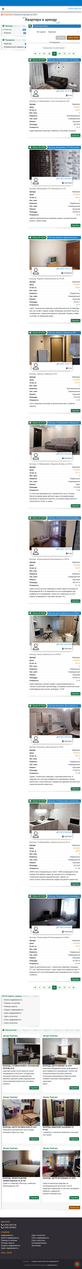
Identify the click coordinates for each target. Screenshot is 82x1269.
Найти (73, 38)
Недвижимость (7, 1235)
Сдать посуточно (38, 1235)
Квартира (8, 15)
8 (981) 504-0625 (64, 179)
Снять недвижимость (40, 1238)
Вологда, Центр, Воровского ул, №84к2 (54, 613)
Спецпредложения (39, 1243)
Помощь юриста (7, 1243)
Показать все (74, 1207)
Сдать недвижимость (9, 1248)
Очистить (61, 38)
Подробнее (75, 135)
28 (49, 54)
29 (54, 54)
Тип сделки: (41, 32)
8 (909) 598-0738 (74, 9)
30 (59, 54)
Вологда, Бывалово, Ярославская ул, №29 (55, 706)
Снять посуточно (38, 1240)
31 (65, 54)
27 (44, 54)
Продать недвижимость (10, 1246)
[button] (63, 32)
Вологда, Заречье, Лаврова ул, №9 (52, 333)
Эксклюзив (36, 1246)
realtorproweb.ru (52, 1265)
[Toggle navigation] (2, 8)
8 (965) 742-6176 (64, 91)
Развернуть (54, 42)
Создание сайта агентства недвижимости (45, 1261)
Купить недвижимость (10, 1238)
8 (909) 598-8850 (8, 1227)
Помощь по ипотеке (9, 1240)
